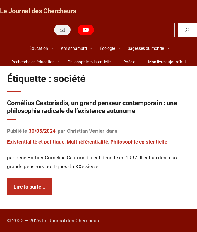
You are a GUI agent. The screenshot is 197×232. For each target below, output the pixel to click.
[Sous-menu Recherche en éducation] (59, 61)
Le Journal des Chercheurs (38, 11)
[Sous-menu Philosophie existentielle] (115, 61)
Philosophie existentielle (138, 142)
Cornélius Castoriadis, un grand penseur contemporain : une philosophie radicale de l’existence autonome (92, 107)
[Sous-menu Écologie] (119, 48)
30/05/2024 (42, 131)
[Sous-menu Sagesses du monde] (168, 48)
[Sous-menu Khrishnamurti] (91, 48)
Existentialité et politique (35, 142)
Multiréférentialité (87, 142)
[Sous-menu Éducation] (52, 48)
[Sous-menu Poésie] (140, 61)
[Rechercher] (187, 30)
